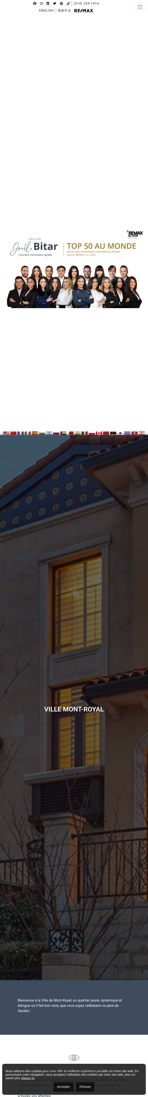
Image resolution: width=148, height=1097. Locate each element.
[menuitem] (46, 10)
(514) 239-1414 (86, 3)
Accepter (63, 1086)
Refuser (85, 1086)
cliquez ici (28, 1078)
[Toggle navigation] (140, 7)
